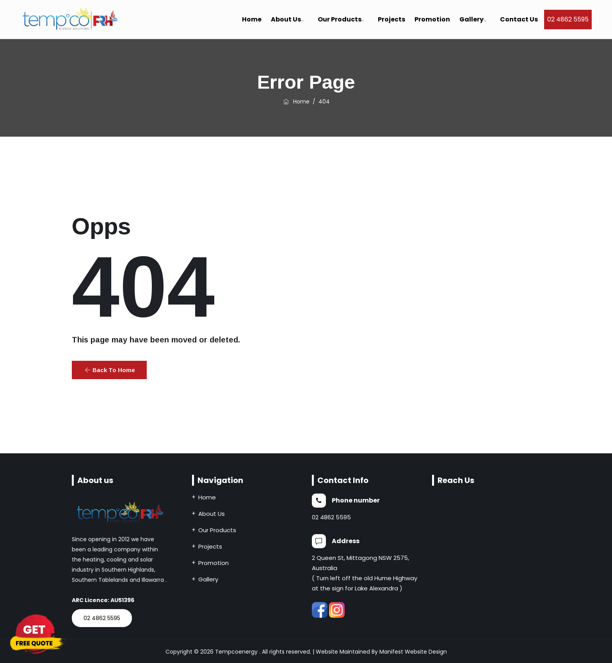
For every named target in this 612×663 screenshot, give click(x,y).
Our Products (339, 19)
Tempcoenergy (236, 652)
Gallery (471, 19)
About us (286, 19)
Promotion (432, 19)
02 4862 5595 (568, 19)
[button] (109, 370)
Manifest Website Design (413, 652)
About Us (211, 514)
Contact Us (519, 19)
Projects (391, 19)
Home (252, 19)
